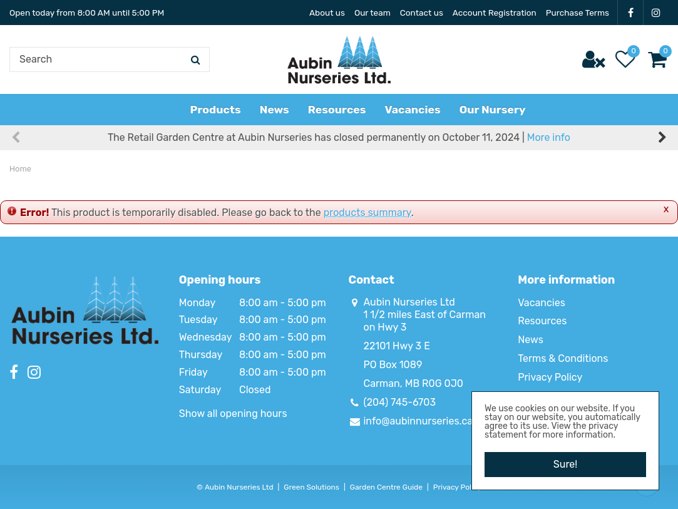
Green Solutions (311, 487)
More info (548, 137)
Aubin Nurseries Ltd (409, 302)
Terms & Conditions (563, 358)
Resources (542, 321)
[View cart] (657, 59)
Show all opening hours (233, 413)
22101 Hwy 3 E (397, 346)
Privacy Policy (550, 377)
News (530, 340)
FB (630, 12)
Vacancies (541, 303)
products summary (367, 213)
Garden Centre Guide (386, 487)
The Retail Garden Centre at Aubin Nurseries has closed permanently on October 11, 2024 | (339, 137)
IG (656, 12)
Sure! (565, 464)
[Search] (109, 59)
